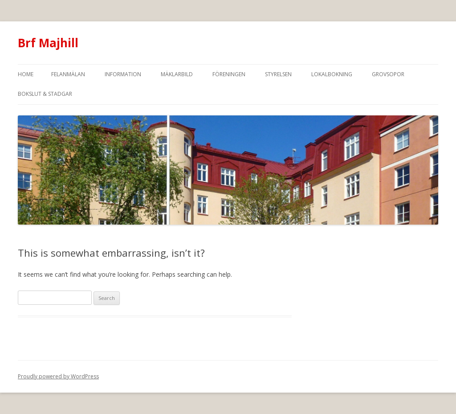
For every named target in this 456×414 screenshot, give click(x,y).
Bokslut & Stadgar (45, 94)
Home (25, 74)
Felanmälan (68, 74)
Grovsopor (388, 74)
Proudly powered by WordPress (58, 376)
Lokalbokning (331, 74)
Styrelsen (278, 74)
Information (123, 74)
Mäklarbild (177, 74)
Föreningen (228, 74)
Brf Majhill (48, 43)
